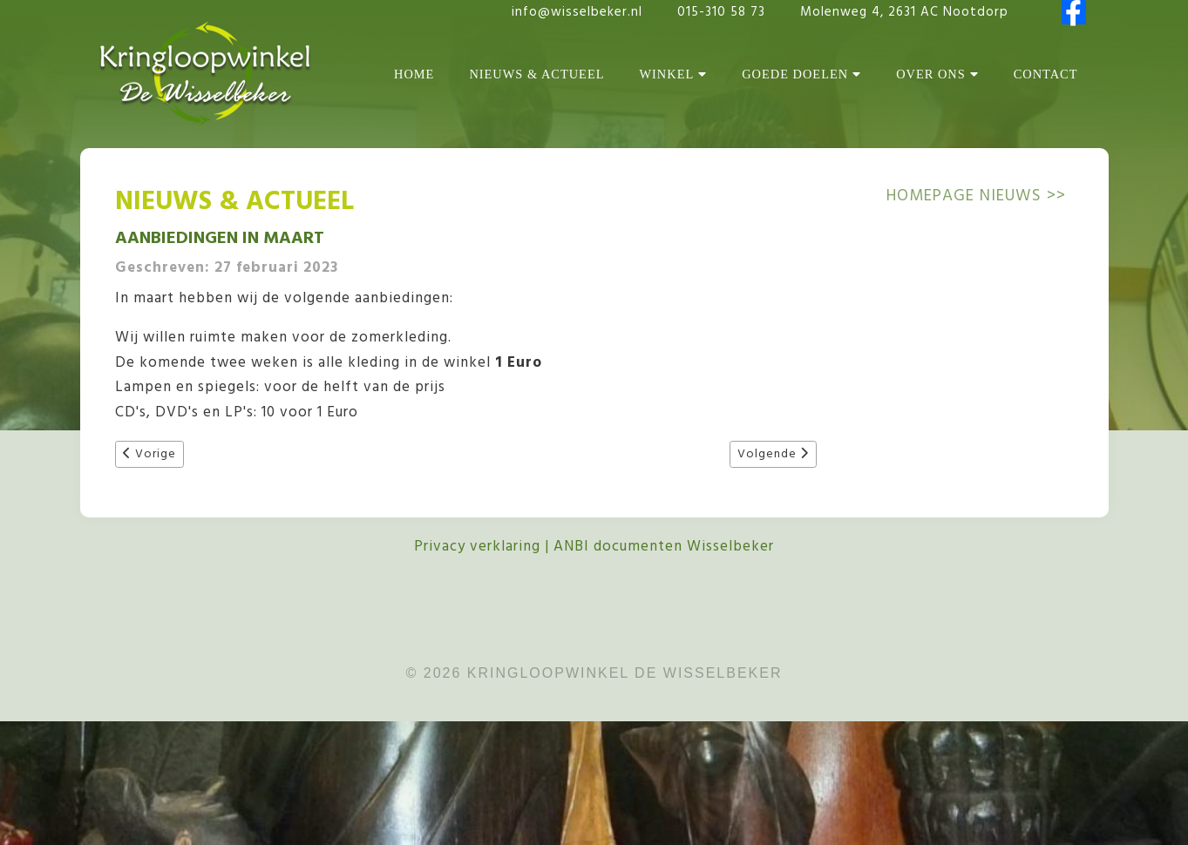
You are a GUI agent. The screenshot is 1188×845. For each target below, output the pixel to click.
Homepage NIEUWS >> (976, 196)
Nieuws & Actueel (536, 74)
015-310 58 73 (723, 12)
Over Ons (937, 74)
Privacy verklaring (477, 546)
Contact (1046, 74)
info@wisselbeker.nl (577, 12)
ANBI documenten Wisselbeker (663, 546)
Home (414, 74)
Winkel (673, 74)
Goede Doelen (801, 74)
